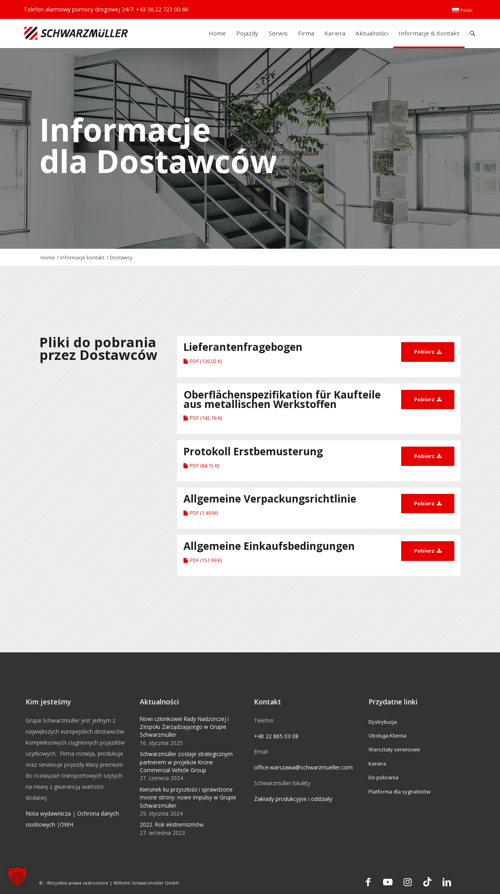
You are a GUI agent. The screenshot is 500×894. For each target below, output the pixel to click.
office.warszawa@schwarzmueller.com (303, 767)
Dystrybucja (383, 721)
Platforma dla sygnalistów (399, 791)
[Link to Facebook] (368, 882)
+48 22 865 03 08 (276, 736)
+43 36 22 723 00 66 (162, 9)
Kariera (377, 763)
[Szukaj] (472, 33)
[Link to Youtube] (388, 882)
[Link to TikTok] (427, 882)
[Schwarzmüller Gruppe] (76, 33)
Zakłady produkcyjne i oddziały (293, 799)
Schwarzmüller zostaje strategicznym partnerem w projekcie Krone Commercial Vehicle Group (186, 762)
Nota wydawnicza (48, 813)
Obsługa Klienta (387, 735)
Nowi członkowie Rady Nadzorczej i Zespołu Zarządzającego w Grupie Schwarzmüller (184, 727)
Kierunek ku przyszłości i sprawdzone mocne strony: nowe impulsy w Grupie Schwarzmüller (188, 797)
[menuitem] (462, 10)
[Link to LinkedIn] (447, 882)
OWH (66, 824)
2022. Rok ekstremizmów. (172, 824)
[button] (17, 876)
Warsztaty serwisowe (394, 749)
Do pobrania (383, 777)
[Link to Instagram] (407, 882)
